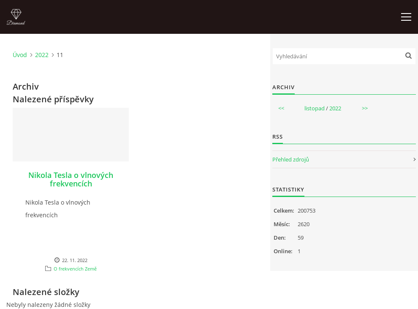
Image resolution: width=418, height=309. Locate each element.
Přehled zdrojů (290, 159)
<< (281, 108)
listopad (314, 108)
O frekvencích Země (75, 268)
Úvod (20, 55)
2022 (42, 55)
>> (365, 108)
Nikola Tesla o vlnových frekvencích (70, 179)
